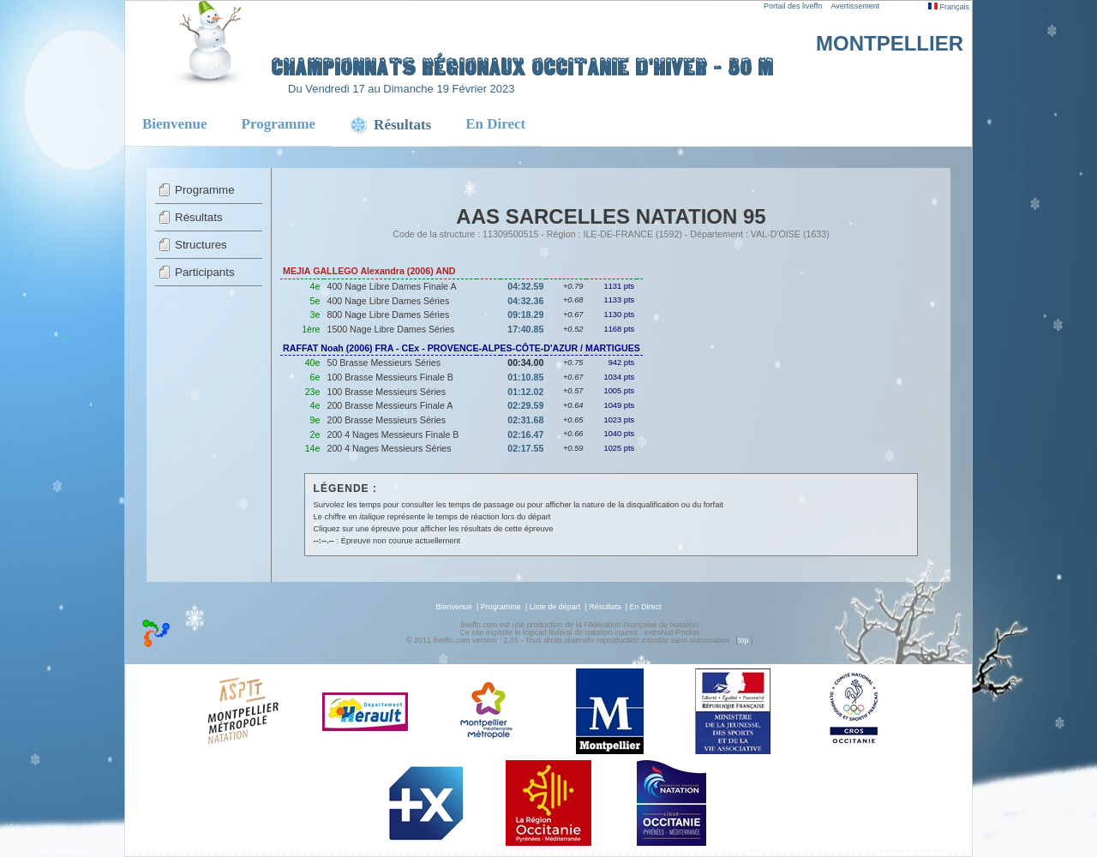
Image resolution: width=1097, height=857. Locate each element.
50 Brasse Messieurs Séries (384, 362)
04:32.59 (525, 286)
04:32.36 (525, 301)
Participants (205, 272)
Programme (279, 124)
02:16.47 (525, 434)
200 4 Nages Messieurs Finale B (393, 434)
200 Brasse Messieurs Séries (386, 420)
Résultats (199, 217)
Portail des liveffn (793, 6)
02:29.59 (525, 405)
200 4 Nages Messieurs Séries (389, 448)
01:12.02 (525, 392)
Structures (201, 244)
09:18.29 (525, 314)
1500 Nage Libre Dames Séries (390, 329)
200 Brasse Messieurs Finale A (390, 405)
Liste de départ (555, 606)
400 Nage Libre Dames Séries (388, 301)
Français (948, 7)
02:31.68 (525, 420)
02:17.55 (525, 448)
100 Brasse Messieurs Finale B (390, 377)
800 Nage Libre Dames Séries (388, 314)
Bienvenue (174, 124)
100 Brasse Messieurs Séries (386, 392)
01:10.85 (525, 377)
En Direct (495, 124)
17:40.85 (525, 329)
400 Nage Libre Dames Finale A (391, 286)
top (743, 640)
